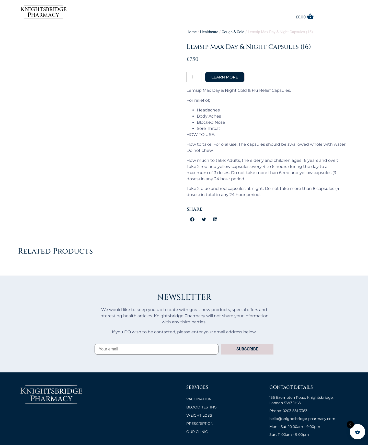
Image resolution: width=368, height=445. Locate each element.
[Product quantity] (194, 77)
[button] (192, 219)
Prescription (199, 423)
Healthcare (209, 32)
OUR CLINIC (197, 431)
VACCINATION (199, 399)
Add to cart (225, 77)
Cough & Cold (233, 32)
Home (192, 32)
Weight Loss (199, 415)
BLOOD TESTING (201, 407)
